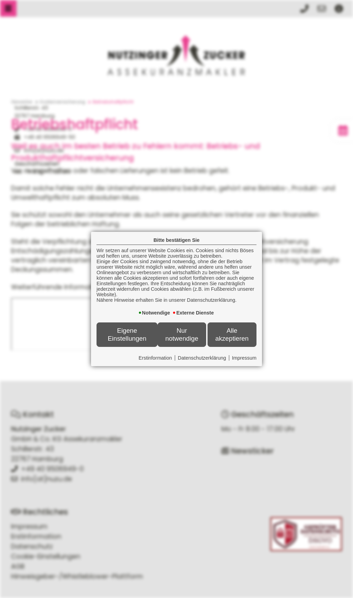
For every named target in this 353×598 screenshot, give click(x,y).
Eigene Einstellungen (127, 334)
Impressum (244, 358)
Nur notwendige (182, 334)
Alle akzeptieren (232, 334)
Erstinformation (155, 358)
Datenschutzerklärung (202, 358)
